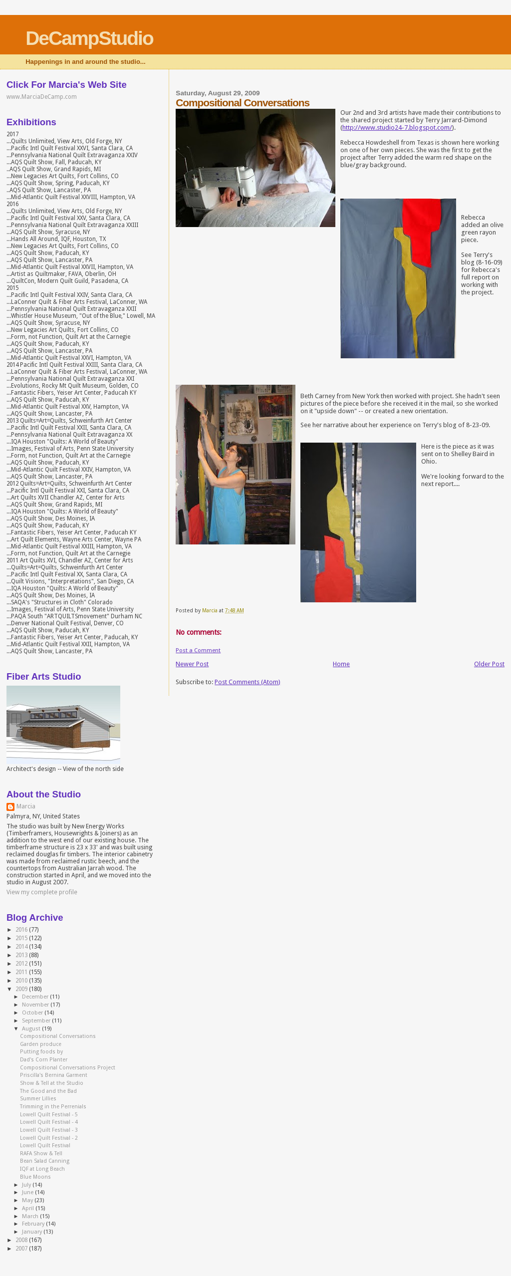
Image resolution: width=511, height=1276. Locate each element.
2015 (22, 938)
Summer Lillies (38, 1098)
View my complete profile (41, 892)
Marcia (25, 806)
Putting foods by (41, 1051)
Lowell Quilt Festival (45, 1145)
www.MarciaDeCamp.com (41, 96)
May (28, 1200)
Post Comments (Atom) (247, 682)
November (36, 1005)
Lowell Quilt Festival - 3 (49, 1130)
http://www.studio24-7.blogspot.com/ (397, 127)
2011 (22, 972)
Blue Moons (35, 1177)
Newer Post (192, 664)
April (28, 1208)
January (32, 1232)
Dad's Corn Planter (43, 1059)
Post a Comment (198, 650)
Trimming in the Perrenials (53, 1106)
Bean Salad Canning (44, 1161)
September (37, 1021)
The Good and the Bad (48, 1091)
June (28, 1192)
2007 (22, 1248)
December (36, 997)
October (33, 1013)
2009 (22, 989)
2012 (22, 963)
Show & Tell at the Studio (51, 1083)
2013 (22, 955)
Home (341, 664)
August (32, 1028)
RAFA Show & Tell (41, 1153)
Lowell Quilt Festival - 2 (49, 1138)
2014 (22, 946)
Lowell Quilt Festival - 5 (49, 1114)
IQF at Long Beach (42, 1169)
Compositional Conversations (58, 1036)
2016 (22, 929)
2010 (22, 980)
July (27, 1185)
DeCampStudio (89, 38)
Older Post (489, 664)
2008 (22, 1240)
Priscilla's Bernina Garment (53, 1075)
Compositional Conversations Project (67, 1067)
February (34, 1224)
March (31, 1216)
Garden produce (40, 1044)
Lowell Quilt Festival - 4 (49, 1122)
